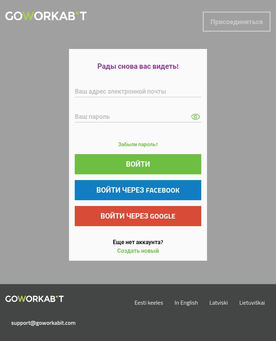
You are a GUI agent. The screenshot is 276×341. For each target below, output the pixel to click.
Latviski (219, 302)
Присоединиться (237, 22)
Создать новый (138, 250)
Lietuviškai (252, 302)
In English (186, 302)
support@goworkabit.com (37, 322)
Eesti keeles (148, 302)
